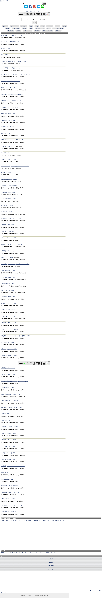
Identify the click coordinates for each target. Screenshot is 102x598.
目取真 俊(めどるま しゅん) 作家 (9, 322)
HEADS (2, 552)
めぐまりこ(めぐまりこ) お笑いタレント (10, 87)
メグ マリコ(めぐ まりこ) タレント (9, 316)
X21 (6, 552)
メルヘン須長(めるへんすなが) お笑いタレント (12, 68)
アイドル (49, 26)
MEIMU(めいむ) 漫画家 (6, 211)
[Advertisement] (51, 525)
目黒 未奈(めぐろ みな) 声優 (7, 224)
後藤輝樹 (57, 520)
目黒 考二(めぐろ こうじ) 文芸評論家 (10, 329)
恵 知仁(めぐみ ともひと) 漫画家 (9, 198)
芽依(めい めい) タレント (7, 257)
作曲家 (18, 30)
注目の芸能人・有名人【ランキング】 (34, 11)
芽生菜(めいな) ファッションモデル (9, 107)
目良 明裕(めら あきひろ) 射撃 (8, 296)
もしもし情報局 (4, 1)
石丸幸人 (62, 520)
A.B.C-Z (26, 552)
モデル (57, 26)
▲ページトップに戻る (95, 590)
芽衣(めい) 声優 (4, 54)
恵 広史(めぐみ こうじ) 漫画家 (8, 498)
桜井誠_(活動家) (36, 520)
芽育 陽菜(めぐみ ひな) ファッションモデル (11, 244)
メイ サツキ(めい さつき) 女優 (8, 446)
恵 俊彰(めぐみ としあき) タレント (9, 270)
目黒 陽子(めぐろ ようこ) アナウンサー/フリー (12, 420)
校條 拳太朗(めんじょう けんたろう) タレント (12, 139)
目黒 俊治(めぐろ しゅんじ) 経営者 (9, 400)
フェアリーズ (19, 552)
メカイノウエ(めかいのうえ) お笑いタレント (12, 94)
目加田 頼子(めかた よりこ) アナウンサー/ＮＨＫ (13, 466)
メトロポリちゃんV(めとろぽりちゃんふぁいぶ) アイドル (15, 166)
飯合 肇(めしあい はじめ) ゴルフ (9, 472)
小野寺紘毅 (28, 520)
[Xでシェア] (26, 6)
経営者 (24, 28)
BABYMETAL (41, 552)
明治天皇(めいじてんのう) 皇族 (8, 303)
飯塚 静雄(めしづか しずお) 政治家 (9, 485)
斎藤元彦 (11, 520)
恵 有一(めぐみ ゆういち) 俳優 (8, 459)
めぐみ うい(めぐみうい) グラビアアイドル (11, 35)
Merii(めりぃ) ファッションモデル (9, 237)
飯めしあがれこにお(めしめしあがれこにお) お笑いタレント (15, 74)
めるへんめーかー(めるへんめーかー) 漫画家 (12, 407)
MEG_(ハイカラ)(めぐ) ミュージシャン (10, 290)
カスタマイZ (53, 552)
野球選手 (23, 26)
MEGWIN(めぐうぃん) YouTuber (8, 126)
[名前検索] (32, 3)
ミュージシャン (40, 28)
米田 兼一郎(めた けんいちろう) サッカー (11, 394)
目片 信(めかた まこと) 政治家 (8, 309)
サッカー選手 (16, 28)
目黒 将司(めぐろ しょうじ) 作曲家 (9, 159)
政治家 (64, 26)
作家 (48, 28)
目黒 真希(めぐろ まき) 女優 (7, 387)
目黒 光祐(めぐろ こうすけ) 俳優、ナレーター (12, 505)
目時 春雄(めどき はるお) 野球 (8, 120)
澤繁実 (23, 520)
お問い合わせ (51, 565)
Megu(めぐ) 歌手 (5, 413)
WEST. (35, 552)
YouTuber (58, 30)
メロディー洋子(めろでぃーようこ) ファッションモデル (14, 381)
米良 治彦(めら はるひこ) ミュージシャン (11, 218)
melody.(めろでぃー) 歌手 (7, 479)
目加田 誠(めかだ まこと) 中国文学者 (10, 492)
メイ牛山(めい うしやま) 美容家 (8, 511)
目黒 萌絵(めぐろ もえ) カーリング (9, 283)
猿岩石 (47, 552)
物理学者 (37, 30)
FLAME (31, 552)
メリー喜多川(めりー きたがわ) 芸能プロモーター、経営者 (15, 264)
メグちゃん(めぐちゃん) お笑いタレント (10, 81)
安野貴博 (44, 520)
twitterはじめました (5, 592)
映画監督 (10, 30)
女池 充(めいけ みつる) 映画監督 (9, 453)
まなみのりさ (12, 552)
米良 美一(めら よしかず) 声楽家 (9, 433)
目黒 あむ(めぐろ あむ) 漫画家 (8, 192)
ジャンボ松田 (50, 520)
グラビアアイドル (47, 30)
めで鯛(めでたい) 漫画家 (7, 172)
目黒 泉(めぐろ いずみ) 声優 (7, 231)
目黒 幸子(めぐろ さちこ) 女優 (8, 368)
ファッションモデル (58, 28)
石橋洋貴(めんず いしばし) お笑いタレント (11, 100)
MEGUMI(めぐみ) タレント (7, 342)
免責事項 (51, 562)
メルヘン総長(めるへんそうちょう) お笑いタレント (13, 61)
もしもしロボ (51, 558)
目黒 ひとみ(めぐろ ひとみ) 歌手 (9, 349)
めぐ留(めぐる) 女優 (5, 48)
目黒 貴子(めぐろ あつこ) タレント (9, 251)
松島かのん (17, 520)
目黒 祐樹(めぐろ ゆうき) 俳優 (8, 374)
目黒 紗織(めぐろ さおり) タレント (9, 277)
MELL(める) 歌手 (5, 152)
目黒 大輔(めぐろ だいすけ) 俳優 (9, 355)
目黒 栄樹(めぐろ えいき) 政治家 (9, 439)
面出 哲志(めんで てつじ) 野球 (8, 113)
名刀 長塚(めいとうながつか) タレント (10, 426)
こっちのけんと (4, 520)
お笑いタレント (27, 30)
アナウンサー (14, 26)
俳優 (31, 26)
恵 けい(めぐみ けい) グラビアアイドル (10, 41)
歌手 (31, 28)
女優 (37, 26)
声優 (42, 26)
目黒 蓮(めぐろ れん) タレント (8, 146)
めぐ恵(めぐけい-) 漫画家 (7, 205)
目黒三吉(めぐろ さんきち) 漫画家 (9, 185)
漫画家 (7, 28)
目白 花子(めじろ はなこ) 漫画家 (9, 179)
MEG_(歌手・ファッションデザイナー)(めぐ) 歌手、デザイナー (16, 335)
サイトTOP (51, 569)
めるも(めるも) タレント (7, 133)
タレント (5, 26)
